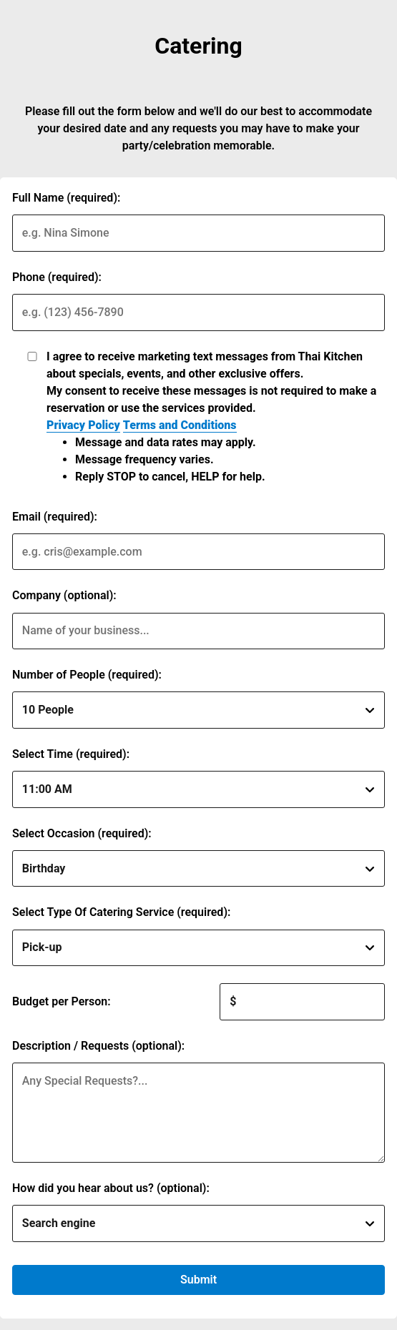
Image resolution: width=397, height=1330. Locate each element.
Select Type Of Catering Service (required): (121, 912)
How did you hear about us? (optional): (111, 1188)
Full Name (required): (66, 198)
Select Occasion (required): (82, 833)
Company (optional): (64, 595)
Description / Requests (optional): (98, 1046)
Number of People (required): (87, 674)
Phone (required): (57, 277)
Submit (198, 1279)
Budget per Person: (61, 1001)
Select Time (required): (70, 754)
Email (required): (54, 516)
